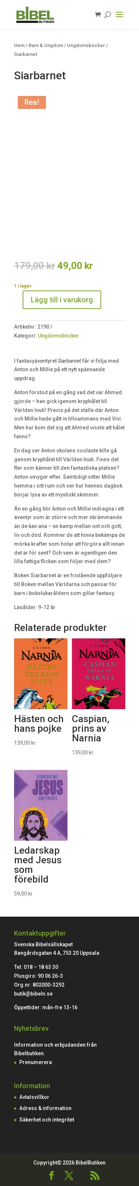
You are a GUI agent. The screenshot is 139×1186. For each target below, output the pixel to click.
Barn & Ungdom (46, 45)
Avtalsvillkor (34, 1097)
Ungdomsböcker (86, 45)
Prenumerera (35, 1062)
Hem (19, 45)
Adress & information (45, 1108)
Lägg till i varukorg (62, 299)
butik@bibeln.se (33, 994)
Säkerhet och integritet (46, 1120)
